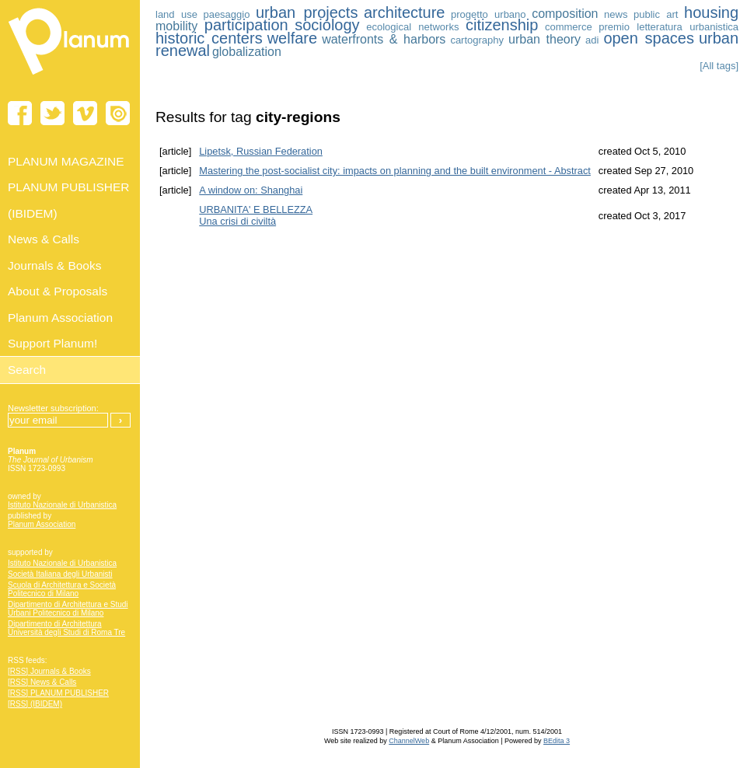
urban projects (307, 12)
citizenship (502, 24)
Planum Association (41, 524)
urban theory (544, 39)
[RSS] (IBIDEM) (35, 704)
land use (176, 14)
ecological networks (412, 27)
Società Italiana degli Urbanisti (60, 574)
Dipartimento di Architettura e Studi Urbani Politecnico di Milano (68, 608)
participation (246, 24)
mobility (176, 26)
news (615, 14)
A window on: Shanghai (250, 190)
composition (565, 13)
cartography (477, 40)
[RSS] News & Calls (42, 682)
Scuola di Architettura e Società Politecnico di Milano (62, 589)
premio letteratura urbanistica (668, 27)
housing (711, 12)
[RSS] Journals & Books (49, 671)
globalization (246, 51)
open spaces (648, 38)
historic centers (209, 38)
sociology (327, 24)
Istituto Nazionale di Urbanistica (62, 505)
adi (592, 40)
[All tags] (719, 66)
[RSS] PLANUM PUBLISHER (58, 693)
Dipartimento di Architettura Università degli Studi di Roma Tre (66, 628)
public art (656, 14)
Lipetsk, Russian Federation (261, 151)
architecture (404, 12)
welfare (292, 38)
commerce (568, 27)
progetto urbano (488, 14)
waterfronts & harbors (383, 39)
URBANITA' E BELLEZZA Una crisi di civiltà (255, 215)
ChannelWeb (409, 741)
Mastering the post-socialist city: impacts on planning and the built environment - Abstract (395, 170)
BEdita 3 (556, 741)
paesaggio (226, 14)
